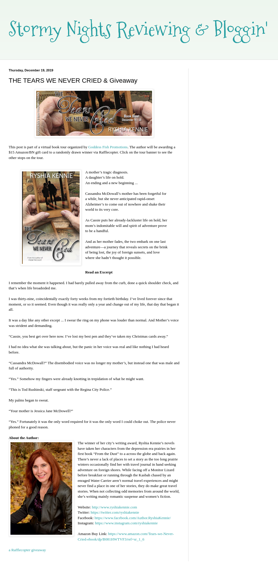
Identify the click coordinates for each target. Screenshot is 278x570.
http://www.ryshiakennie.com (114, 507)
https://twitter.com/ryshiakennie (115, 512)
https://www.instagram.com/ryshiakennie (126, 523)
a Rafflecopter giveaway (27, 550)
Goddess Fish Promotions (108, 147)
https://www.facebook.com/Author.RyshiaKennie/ (132, 518)
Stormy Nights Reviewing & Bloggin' (138, 29)
